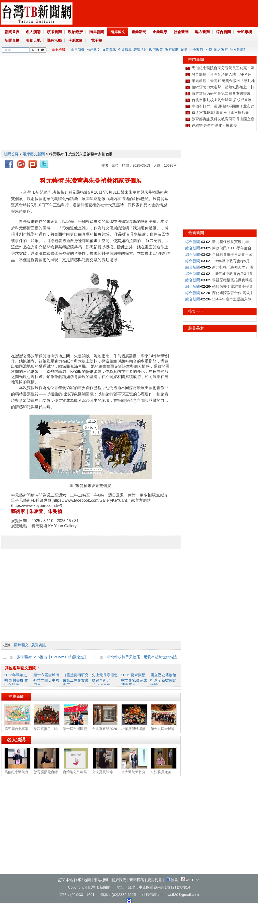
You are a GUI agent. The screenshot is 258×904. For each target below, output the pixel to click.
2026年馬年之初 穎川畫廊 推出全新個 (16, 680)
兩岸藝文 (117, 32)
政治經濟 (75, 32)
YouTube (190, 880)
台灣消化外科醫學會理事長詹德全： (76, 774)
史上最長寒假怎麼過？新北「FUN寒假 (105, 680)
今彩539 (75, 40)
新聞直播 (12, 40)
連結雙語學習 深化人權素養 (214, 125)
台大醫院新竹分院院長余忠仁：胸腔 (134, 774)
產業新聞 (138, 32)
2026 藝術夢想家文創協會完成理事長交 (134, 680)
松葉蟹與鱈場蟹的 (134, 729)
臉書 (172, 880)
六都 (208, 50)
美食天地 (33, 40)
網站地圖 (83, 880)
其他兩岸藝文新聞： (22, 668)
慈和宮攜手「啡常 (47, 729)
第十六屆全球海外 (164, 729)
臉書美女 (196, 328)
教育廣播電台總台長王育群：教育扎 (47, 774)
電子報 (96, 40)
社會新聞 (181, 32)
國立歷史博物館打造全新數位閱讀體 (163, 680)
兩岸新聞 (96, 32)
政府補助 (172, 50)
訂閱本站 (65, 880)
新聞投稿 (136, 880)
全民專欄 (244, 32)
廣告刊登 (154, 880)
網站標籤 (101, 880)
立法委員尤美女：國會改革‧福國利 (164, 774)
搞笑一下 (196, 311)
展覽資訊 (109, 50)
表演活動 (140, 50)
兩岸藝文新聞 (34, 154)
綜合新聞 (223, 32)
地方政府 (221, 50)
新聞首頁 (12, 32)
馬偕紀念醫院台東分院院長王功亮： (17, 774)
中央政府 (196, 50)
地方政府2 (237, 50)
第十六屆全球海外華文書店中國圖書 (46, 680)
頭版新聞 (54, 32)
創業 (184, 50)
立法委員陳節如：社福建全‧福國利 (105, 774)
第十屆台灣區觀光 (76, 729)
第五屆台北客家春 (17, 729)
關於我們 (119, 880)
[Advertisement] (46, 102)
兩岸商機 (78, 50)
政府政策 (156, 50)
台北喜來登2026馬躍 (105, 729)
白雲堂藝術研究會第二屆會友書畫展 (75, 680)
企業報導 (160, 32)
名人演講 (33, 32)
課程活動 (54, 40)
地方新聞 (202, 32)
